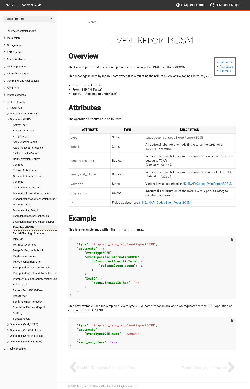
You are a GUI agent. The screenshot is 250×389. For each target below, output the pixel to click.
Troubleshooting (16, 348)
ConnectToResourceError (27, 176)
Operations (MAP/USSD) (24, 324)
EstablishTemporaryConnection (31, 215)
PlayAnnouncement (24, 256)
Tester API (16, 107)
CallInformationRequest (26, 159)
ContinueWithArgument (26, 187)
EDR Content (14, 52)
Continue (18, 181)
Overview (226, 62)
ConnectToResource (24, 170)
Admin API (13, 87)
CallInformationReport (25, 153)
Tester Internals (16, 102)
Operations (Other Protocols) (26, 335)
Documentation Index (21, 30)
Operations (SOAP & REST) (25, 330)
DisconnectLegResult (25, 210)
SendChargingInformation (27, 301)
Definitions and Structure (24, 113)
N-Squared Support (228, 5)
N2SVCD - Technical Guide (23, 5)
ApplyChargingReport (25, 141)
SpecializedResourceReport (29, 307)
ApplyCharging (21, 136)
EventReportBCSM (23, 227)
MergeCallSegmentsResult (28, 250)
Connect (18, 164)
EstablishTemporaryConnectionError (33, 221)
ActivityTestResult (23, 130)
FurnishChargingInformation (29, 233)
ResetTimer (19, 295)
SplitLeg (17, 313)
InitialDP (18, 238)
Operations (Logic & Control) (26, 341)
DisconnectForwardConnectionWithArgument (39, 198)
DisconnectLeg (21, 204)
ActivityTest (19, 124)
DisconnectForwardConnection (31, 193)
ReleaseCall (20, 284)
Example (225, 71)
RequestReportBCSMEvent (28, 290)
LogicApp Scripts (16, 66)
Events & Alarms (16, 59)
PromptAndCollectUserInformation (32, 267)
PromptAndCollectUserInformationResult (36, 278)
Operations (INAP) (20, 119)
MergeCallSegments (24, 244)
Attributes (226, 66)
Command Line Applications (23, 80)
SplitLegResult (21, 318)
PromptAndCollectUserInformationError (35, 273)
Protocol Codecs (16, 94)
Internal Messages (17, 73)
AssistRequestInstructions (28, 147)
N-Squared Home (192, 5)
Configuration (14, 45)
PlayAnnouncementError (27, 261)
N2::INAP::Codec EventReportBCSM (207, 184)
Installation (13, 37)
